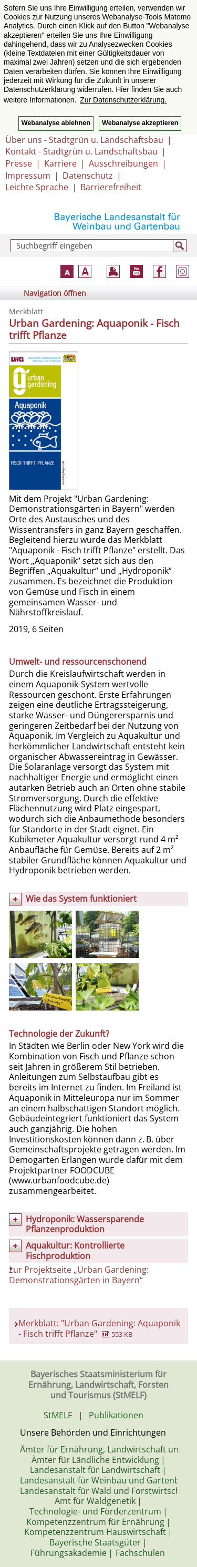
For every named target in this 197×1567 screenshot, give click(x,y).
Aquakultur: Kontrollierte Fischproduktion (75, 1251)
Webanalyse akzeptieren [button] (140, 123)
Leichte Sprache (36, 187)
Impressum (27, 175)
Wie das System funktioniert (81, 898)
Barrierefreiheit (110, 187)
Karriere (60, 163)
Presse (18, 163)
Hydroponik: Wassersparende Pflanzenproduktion (85, 1224)
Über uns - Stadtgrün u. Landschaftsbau (84, 140)
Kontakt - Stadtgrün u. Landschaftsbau (81, 151)
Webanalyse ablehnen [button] (56, 123)
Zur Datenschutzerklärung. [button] (123, 100)
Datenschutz (88, 175)
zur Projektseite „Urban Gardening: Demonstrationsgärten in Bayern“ (79, 1275)
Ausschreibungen (123, 163)
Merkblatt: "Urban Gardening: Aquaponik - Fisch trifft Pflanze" (99, 1328)
